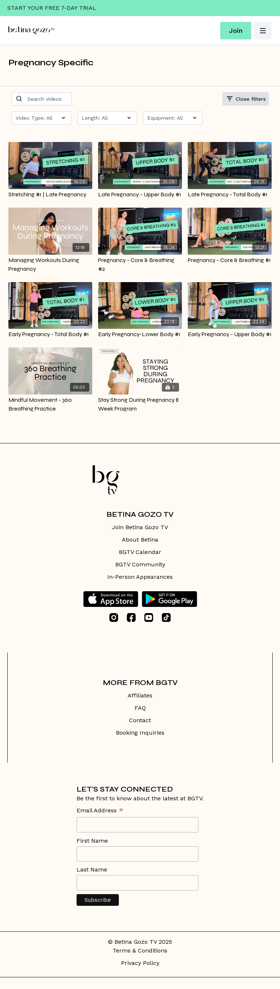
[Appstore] (111, 599)
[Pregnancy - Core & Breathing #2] (140, 264)
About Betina (140, 539)
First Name (92, 840)
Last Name (92, 869)
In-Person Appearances (140, 576)
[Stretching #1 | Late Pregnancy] (50, 194)
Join (235, 30)
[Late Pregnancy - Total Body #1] (230, 194)
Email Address (100, 811)
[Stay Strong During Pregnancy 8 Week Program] (140, 404)
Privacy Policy (140, 962)
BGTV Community (140, 564)
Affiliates (140, 695)
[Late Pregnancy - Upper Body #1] (140, 194)
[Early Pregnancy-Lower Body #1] (140, 334)
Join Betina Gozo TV (140, 527)
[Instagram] (113, 617)
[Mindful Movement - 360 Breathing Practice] (50, 404)
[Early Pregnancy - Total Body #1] (50, 334)
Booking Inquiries (140, 732)
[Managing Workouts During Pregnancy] (50, 264)
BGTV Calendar (140, 552)
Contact (140, 720)
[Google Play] (169, 599)
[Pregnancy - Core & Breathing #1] (230, 260)
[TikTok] (166, 617)
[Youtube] (148, 617)
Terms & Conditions (140, 950)
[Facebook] (131, 617)
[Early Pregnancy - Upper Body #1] (230, 334)
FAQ (140, 707)
